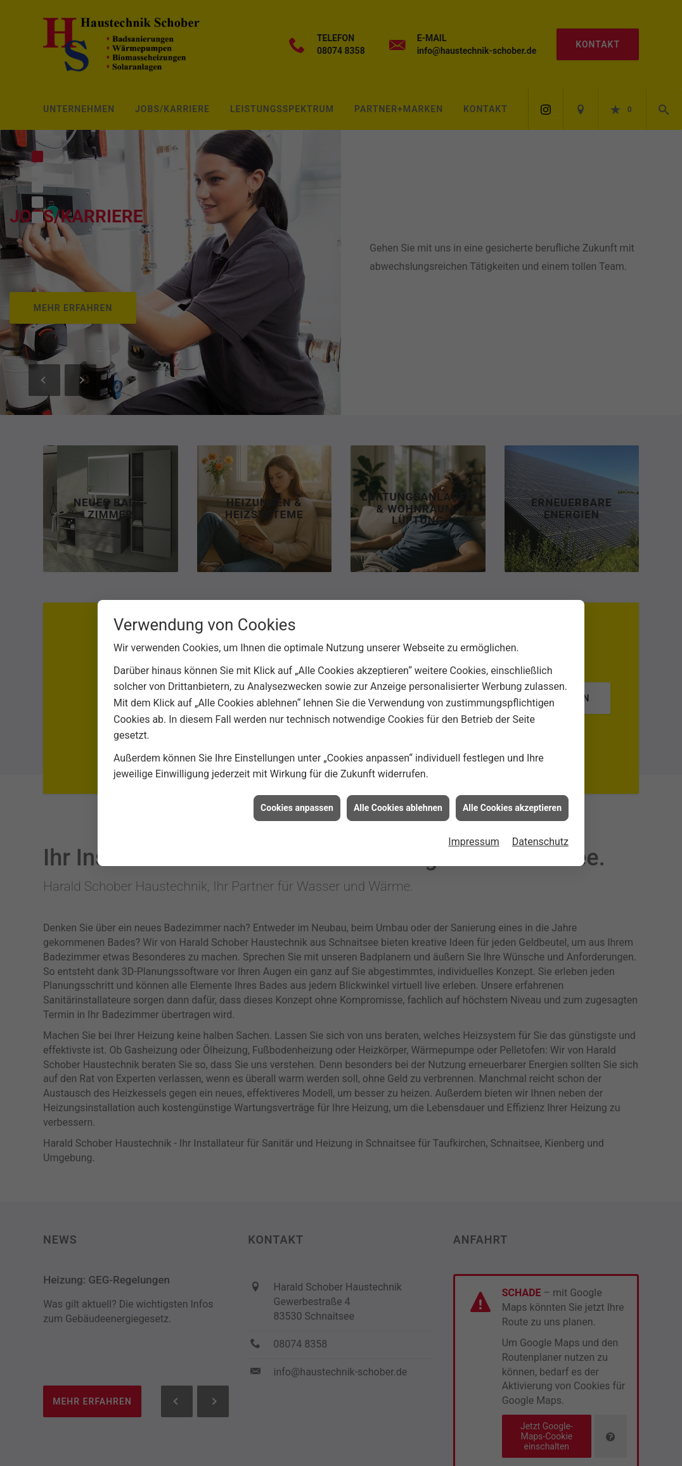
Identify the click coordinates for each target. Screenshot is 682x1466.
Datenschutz (540, 828)
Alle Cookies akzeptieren (512, 794)
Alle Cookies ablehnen (398, 794)
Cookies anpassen (297, 794)
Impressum (473, 828)
